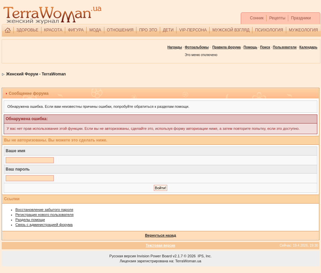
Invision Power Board (154, 256)
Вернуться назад (160, 235)
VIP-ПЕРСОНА (193, 30)
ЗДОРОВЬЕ (27, 30)
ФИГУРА (76, 30)
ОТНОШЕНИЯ (120, 30)
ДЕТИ (168, 30)
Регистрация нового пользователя (44, 215)
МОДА (95, 30)
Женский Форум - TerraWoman (36, 74)
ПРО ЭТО (148, 30)
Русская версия (122, 256)
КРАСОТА (53, 30)
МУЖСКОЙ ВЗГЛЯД (230, 30)
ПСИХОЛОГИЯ (269, 30)
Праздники (301, 18)
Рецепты (277, 18)
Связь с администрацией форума (44, 225)
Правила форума (226, 47)
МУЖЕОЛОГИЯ (303, 30)
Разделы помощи (30, 220)
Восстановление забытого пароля (44, 210)
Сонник (257, 18)
